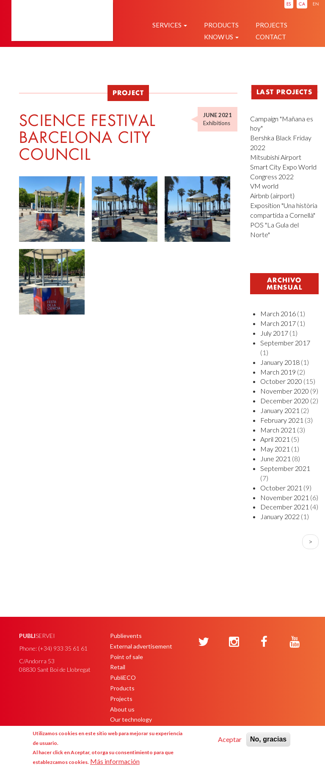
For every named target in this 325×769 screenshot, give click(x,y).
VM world (264, 186)
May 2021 (275, 449)
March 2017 (278, 323)
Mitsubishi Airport (275, 157)
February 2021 (281, 420)
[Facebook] (264, 642)
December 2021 (284, 507)
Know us (221, 37)
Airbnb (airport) (272, 196)
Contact (271, 37)
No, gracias (268, 739)
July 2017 (274, 333)
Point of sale (126, 656)
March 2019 (278, 372)
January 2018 (280, 362)
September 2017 (285, 343)
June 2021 (275, 458)
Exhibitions (216, 123)
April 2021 (275, 439)
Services (169, 25)
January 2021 (280, 410)
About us (122, 709)
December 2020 (284, 401)
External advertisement (141, 646)
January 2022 (280, 516)
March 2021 (278, 430)
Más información (115, 761)
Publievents (126, 635)
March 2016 (278, 313)
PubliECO (123, 677)
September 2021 (285, 468)
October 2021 (281, 488)
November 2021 (284, 497)
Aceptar (230, 739)
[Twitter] (203, 642)
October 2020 (281, 381)
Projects (271, 25)
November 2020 (284, 391)
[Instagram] (234, 642)
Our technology (131, 719)
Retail (117, 666)
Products (221, 25)
